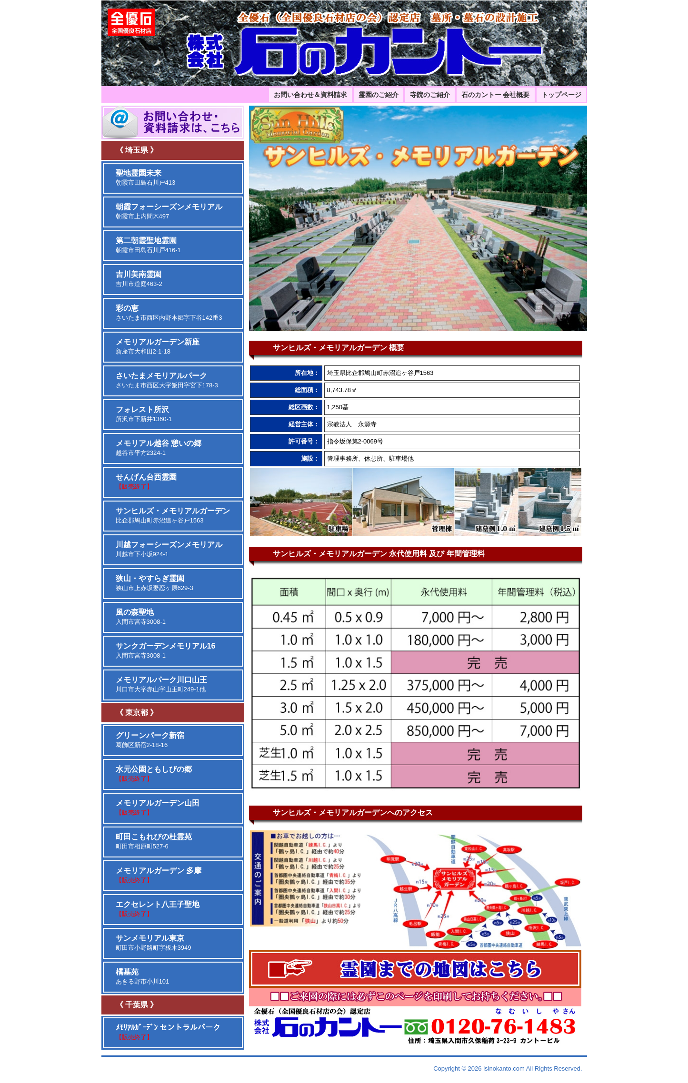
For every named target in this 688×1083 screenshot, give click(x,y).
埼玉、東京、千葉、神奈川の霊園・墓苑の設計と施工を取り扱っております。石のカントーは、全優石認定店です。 (344, 43)
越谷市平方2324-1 (158, 447)
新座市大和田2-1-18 (157, 346)
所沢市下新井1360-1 (144, 414)
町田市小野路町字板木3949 (153, 942)
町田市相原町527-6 (154, 841)
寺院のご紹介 (430, 94)
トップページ (561, 94)
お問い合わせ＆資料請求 (310, 94)
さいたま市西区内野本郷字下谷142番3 (169, 312)
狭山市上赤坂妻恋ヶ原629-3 (154, 582)
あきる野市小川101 (143, 976)
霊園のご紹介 (379, 94)
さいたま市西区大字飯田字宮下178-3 (167, 380)
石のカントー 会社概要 (495, 94)
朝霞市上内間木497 (169, 211)
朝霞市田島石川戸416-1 (148, 245)
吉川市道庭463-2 (139, 278)
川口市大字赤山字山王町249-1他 (161, 684)
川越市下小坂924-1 (169, 549)
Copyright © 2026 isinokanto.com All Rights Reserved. (507, 1068)
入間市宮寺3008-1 (141, 616)
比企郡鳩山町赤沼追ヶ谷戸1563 (173, 515)
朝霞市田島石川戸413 (146, 177)
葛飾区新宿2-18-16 (150, 739)
